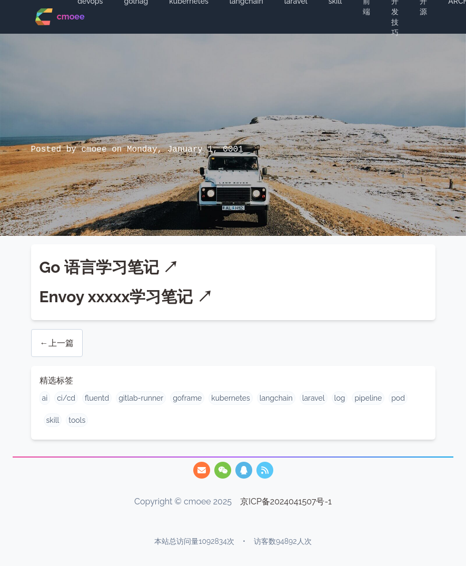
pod (398, 398)
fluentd (97, 398)
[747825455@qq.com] (201, 470)
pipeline (368, 398)
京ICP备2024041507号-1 (286, 502)
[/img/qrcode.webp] (222, 470)
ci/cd (66, 398)
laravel (313, 398)
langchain (276, 398)
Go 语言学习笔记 (99, 267)
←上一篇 (57, 343)
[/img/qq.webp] (243, 470)
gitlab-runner (140, 398)
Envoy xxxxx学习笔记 (116, 296)
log (339, 398)
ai (45, 398)
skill (53, 420)
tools (76, 420)
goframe (187, 398)
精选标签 (56, 380)
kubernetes (230, 398)
